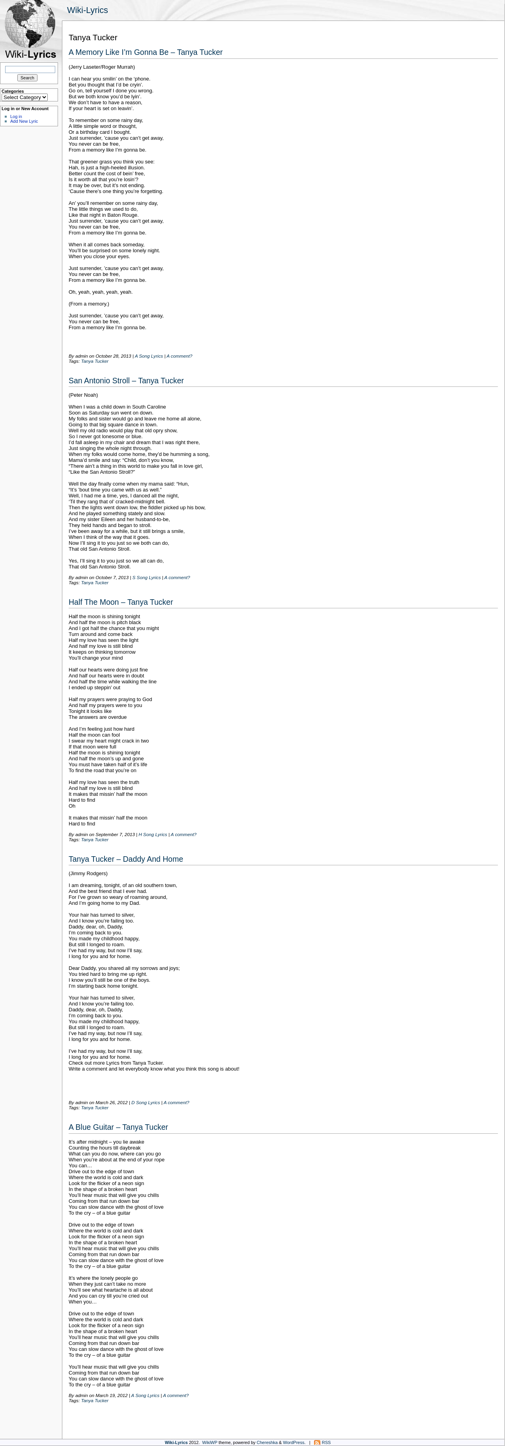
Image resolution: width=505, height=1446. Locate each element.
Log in (16, 116)
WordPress (293, 1442)
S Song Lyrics (147, 577)
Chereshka (267, 1442)
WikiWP (209, 1442)
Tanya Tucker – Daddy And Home (126, 859)
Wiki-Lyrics (87, 10)
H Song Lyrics (152, 834)
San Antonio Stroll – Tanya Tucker (126, 380)
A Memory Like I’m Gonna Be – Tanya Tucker (146, 52)
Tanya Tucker (94, 361)
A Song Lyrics (149, 355)
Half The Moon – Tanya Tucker (121, 602)
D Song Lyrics (145, 1102)
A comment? (179, 355)
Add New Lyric (24, 121)
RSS (326, 1442)
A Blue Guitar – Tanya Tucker (118, 1127)
